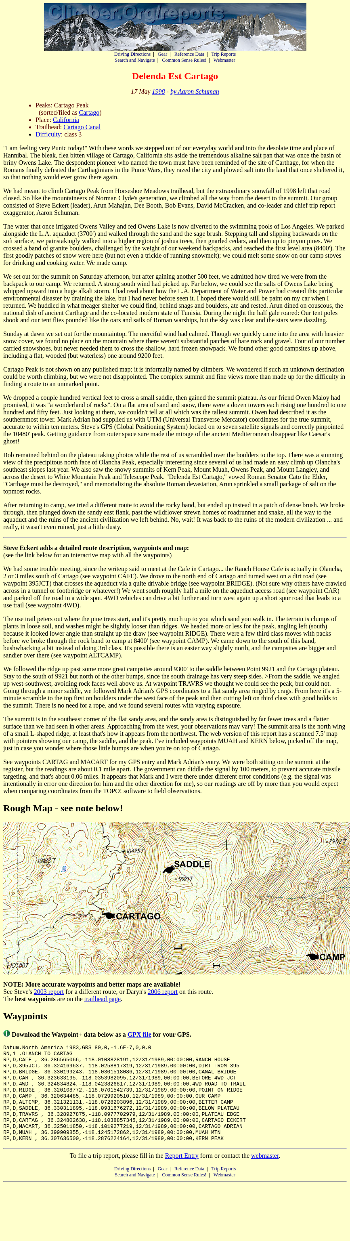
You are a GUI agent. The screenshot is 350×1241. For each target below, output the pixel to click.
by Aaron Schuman (194, 91)
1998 (158, 91)
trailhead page (102, 998)
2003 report (49, 991)
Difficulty (48, 134)
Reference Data (189, 54)
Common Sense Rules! (184, 60)
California (66, 119)
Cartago (89, 112)
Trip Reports (224, 54)
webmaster (265, 1175)
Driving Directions (132, 54)
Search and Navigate (135, 60)
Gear (162, 54)
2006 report (163, 991)
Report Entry (182, 1175)
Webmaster (224, 60)
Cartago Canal (82, 127)
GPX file (139, 1034)
